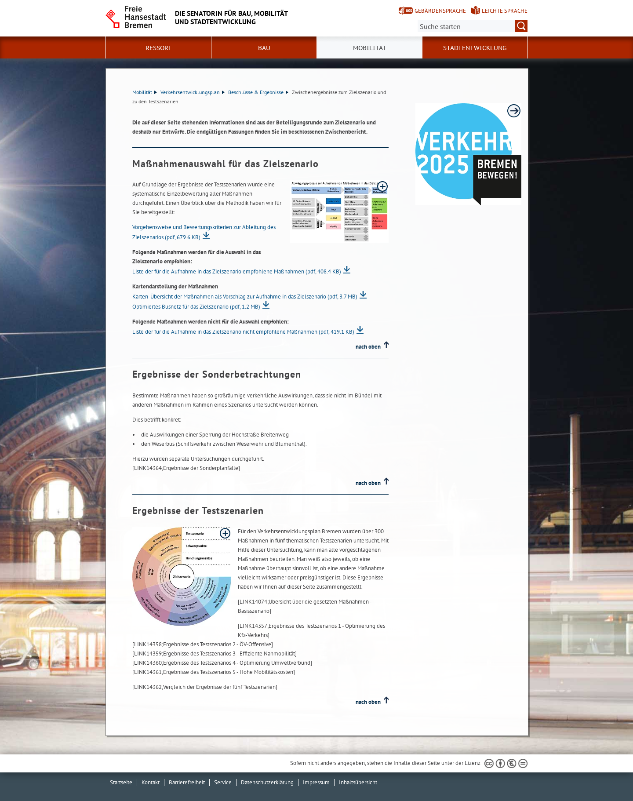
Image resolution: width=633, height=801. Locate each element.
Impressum (316, 782)
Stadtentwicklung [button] (474, 48)
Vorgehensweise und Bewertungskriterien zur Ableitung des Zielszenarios (204, 232)
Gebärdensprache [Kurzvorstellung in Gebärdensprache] (440, 11)
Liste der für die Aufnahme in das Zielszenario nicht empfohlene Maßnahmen (243, 331)
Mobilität (144, 92)
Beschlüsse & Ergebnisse (258, 92)
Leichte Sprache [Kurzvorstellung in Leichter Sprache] (505, 11)
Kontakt (151, 782)
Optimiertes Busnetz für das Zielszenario (196, 306)
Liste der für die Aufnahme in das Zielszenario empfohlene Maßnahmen (236, 271)
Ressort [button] (159, 48)
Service (223, 782)
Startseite (121, 782)
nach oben (368, 346)
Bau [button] (264, 48)
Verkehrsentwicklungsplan (192, 92)
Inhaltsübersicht (358, 782)
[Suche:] (473, 26)
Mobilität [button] (369, 48)
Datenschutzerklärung (267, 782)
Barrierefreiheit (187, 782)
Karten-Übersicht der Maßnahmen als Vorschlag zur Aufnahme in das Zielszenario (244, 296)
